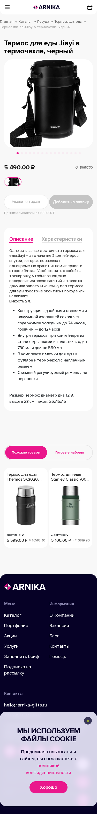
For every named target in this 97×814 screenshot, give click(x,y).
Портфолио (16, 625)
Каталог (27, 22)
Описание (21, 239)
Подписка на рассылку (17, 670)
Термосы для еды (70, 22)
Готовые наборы (69, 452)
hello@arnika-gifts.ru (25, 705)
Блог (54, 636)
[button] (18, 153)
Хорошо (48, 787)
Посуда (45, 22)
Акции (10, 636)
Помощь (57, 656)
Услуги (11, 646)
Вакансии (59, 625)
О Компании (61, 615)
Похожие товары (26, 452)
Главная (8, 22)
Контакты (59, 646)
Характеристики (62, 239)
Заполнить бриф (21, 656)
